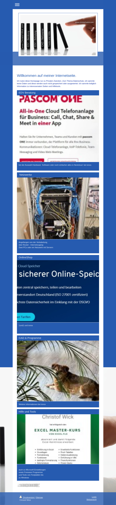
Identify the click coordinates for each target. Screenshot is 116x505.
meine (27, 328)
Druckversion (27, 497)
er (35, 325)
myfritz (21, 328)
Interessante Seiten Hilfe (29, 467)
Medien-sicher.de (26, 167)
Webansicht (91, 499)
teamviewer (23, 250)
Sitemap (39, 497)
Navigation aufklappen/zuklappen (58, 4)
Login (94, 497)
